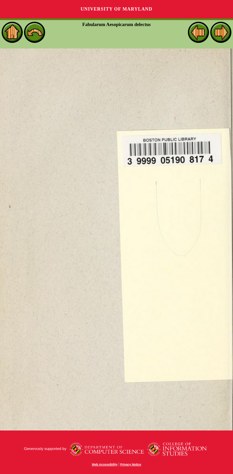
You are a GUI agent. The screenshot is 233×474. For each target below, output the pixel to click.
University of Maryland (116, 9)
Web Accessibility (104, 464)
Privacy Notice (130, 464)
